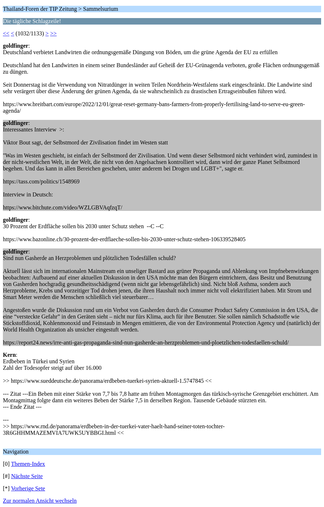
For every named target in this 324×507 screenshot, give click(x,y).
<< (6, 33)
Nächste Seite (27, 476)
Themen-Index (28, 464)
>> (53, 33)
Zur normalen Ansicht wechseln (40, 501)
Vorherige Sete (28, 488)
